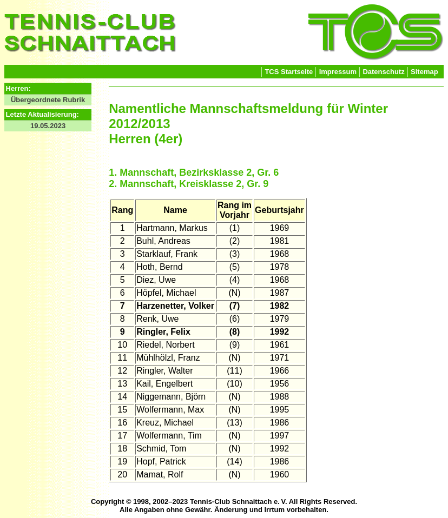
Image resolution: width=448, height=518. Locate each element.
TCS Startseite (289, 72)
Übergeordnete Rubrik (48, 100)
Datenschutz (383, 72)
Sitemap (424, 72)
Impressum (338, 72)
